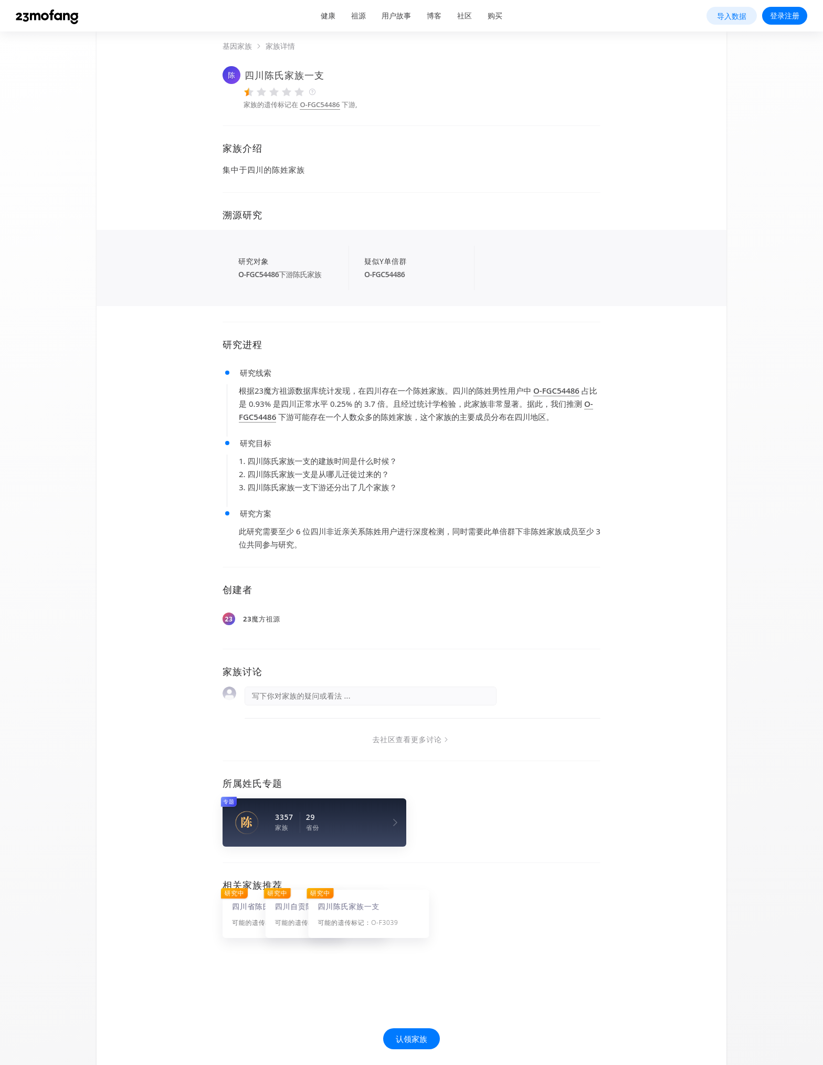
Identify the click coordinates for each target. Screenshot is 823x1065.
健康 (328, 15)
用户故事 (396, 15)
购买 (495, 15)
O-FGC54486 (320, 104)
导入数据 (731, 16)
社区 (464, 15)
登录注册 (784, 15)
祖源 (358, 15)
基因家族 (237, 46)
